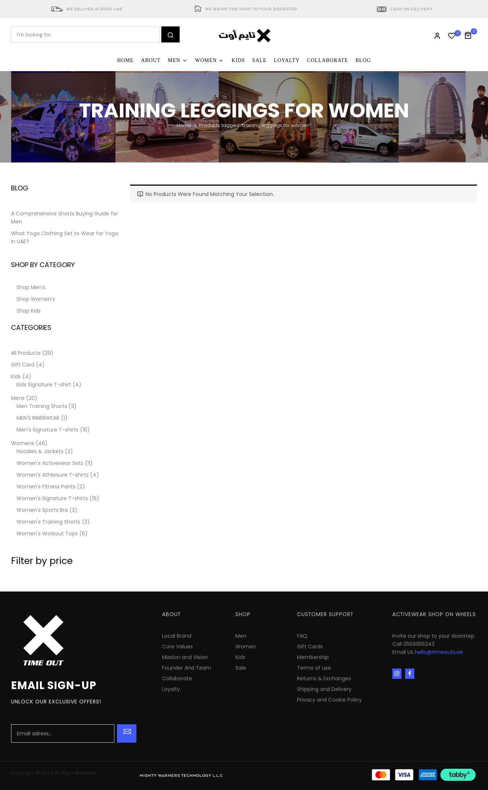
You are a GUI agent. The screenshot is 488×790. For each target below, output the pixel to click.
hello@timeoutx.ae (439, 652)
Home (184, 125)
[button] (470, 34)
